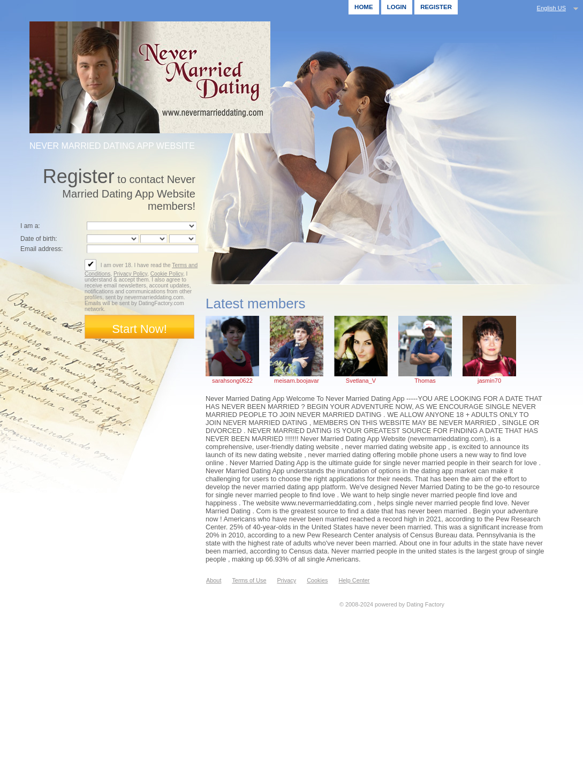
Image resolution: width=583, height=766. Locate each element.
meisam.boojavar (296, 380)
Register (436, 7)
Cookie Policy (166, 274)
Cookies (317, 580)
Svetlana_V (361, 380)
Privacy (286, 580)
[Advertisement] (298, 683)
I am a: (30, 226)
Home (363, 7)
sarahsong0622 (232, 380)
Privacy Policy (130, 274)
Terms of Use (249, 580)
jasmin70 (489, 380)
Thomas (425, 380)
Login (396, 7)
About (213, 580)
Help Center (353, 580)
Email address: (41, 249)
